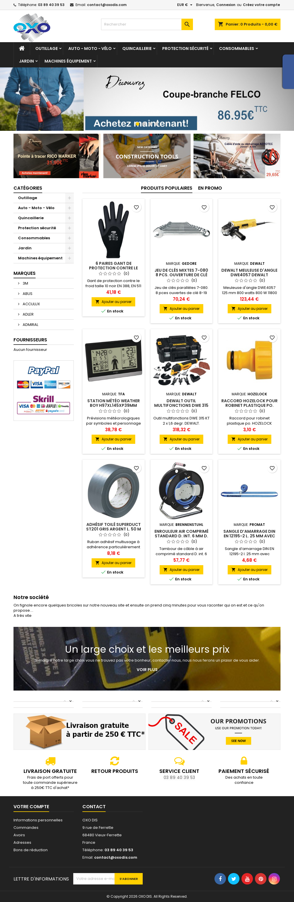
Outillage (46, 48)
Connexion (225, 4)
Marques (24, 273)
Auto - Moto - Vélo (90, 48)
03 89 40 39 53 (51, 4)
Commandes (25, 827)
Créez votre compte (261, 4)
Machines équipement (68, 61)
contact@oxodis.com (107, 4)
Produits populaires (166, 188)
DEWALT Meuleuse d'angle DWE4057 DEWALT (249, 272)
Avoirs (19, 835)
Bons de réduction (30, 850)
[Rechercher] (147, 24)
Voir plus (147, 669)
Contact (94, 806)
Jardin (26, 61)
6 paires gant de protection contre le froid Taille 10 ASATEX (113, 268)
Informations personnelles (38, 820)
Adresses (22, 842)
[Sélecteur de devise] (185, 5)
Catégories (27, 188)
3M (25, 283)
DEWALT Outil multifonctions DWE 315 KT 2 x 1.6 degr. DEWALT (181, 405)
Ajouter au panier (113, 301)
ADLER (28, 314)
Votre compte (31, 806)
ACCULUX (31, 304)
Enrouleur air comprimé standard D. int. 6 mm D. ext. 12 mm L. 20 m (181, 535)
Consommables (236, 48)
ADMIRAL (30, 324)
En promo (210, 188)
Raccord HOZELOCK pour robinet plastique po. (249, 403)
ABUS (27, 293)
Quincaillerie (137, 48)
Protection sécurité (185, 48)
